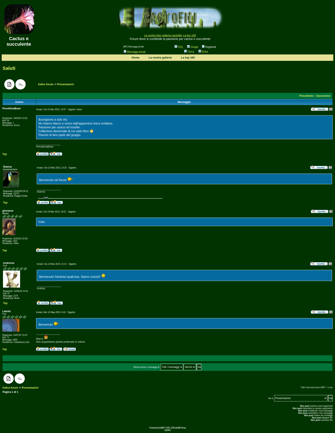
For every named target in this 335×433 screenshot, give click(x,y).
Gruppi (192, 46)
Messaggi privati (134, 51)
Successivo (323, 95)
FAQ (179, 46)
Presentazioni (65, 84)
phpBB (161, 428)
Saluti (9, 68)
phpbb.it (167, 430)
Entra (203, 51)
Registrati (209, 46)
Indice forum (45, 84)
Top (4, 154)
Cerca (189, 51)
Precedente (306, 95)
